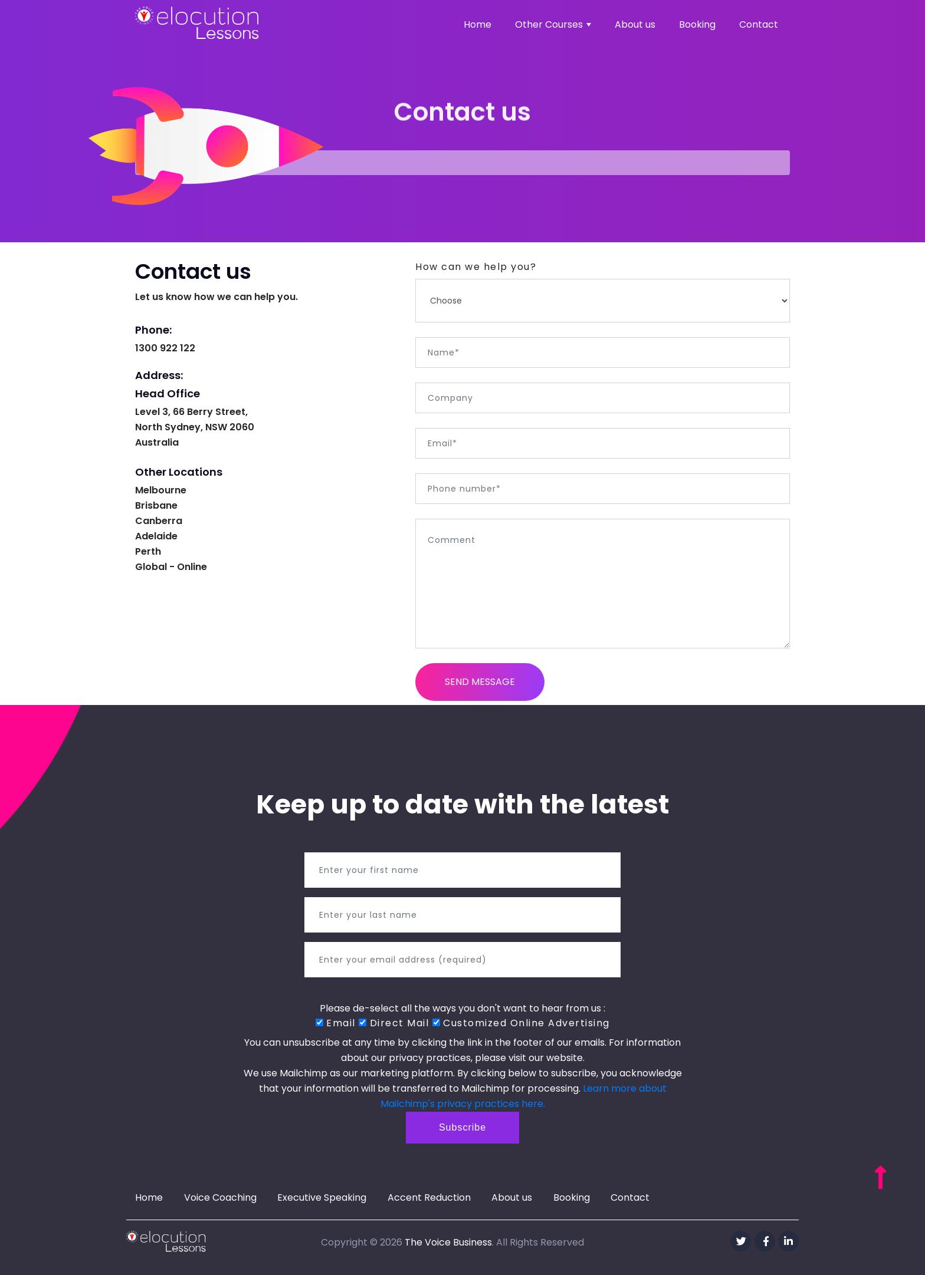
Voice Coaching (220, 1197)
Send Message (480, 681)
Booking (697, 24)
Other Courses (553, 24)
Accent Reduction (429, 1197)
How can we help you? (475, 267)
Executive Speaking (321, 1197)
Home (477, 24)
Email (336, 1023)
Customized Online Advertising (521, 1023)
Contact (758, 24)
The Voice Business (448, 1242)
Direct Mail (394, 1023)
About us (635, 24)
